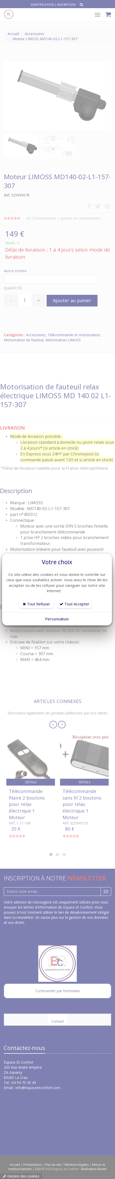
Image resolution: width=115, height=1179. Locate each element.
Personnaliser (57, 618)
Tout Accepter (74, 603)
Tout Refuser (36, 603)
